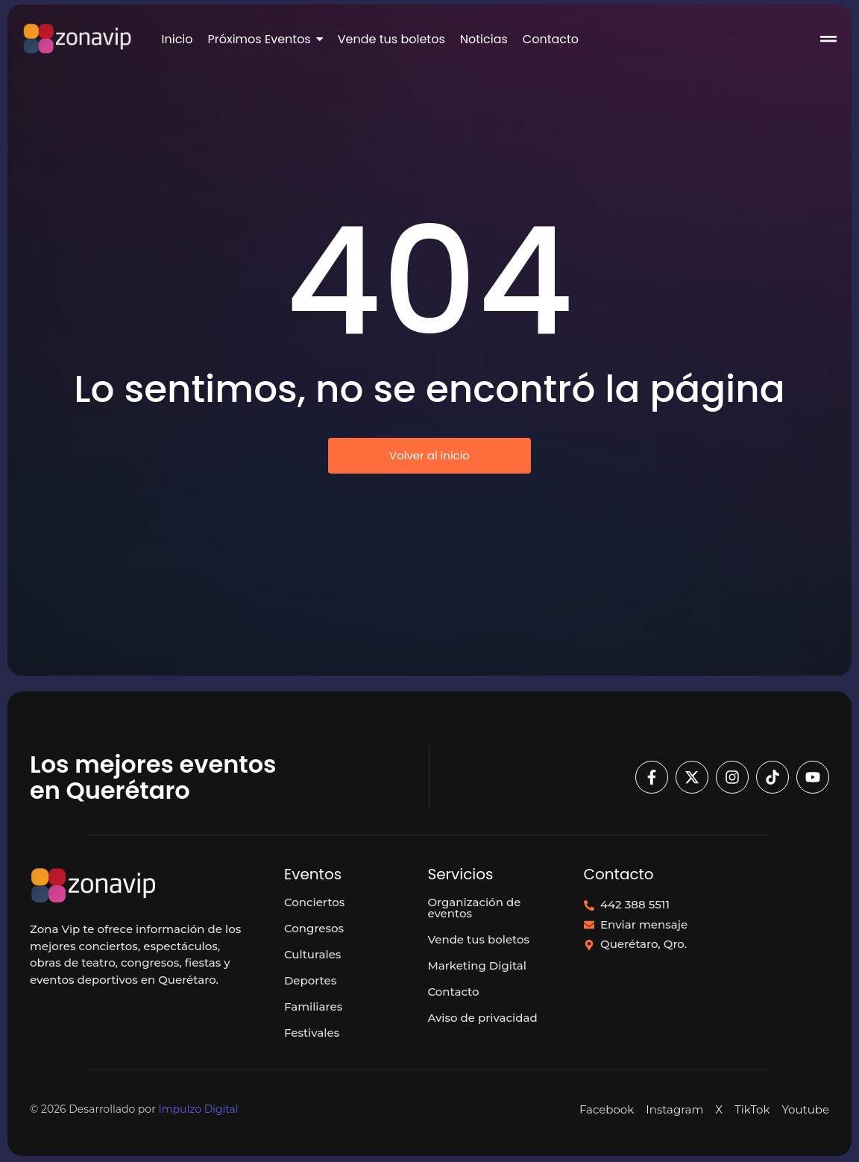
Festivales (311, 1033)
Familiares (313, 1006)
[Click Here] (828, 41)
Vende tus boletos (478, 939)
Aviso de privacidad (482, 1018)
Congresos (314, 928)
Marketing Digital (476, 965)
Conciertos (314, 902)
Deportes (310, 980)
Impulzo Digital (198, 1109)
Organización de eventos (473, 907)
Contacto (453, 991)
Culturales (312, 954)
